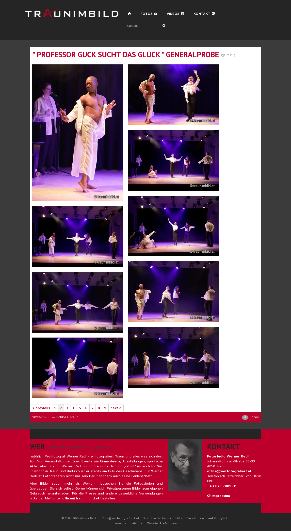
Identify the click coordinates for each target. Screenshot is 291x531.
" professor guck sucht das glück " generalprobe (125, 54)
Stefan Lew (168, 523)
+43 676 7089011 (222, 486)
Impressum (218, 495)
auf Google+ (217, 518)
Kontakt (204, 13)
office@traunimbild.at (80, 498)
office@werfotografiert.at (229, 471)
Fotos (149, 13)
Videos (175, 13)
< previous (41, 408)
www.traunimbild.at (129, 523)
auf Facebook (191, 518)
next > (116, 408)
